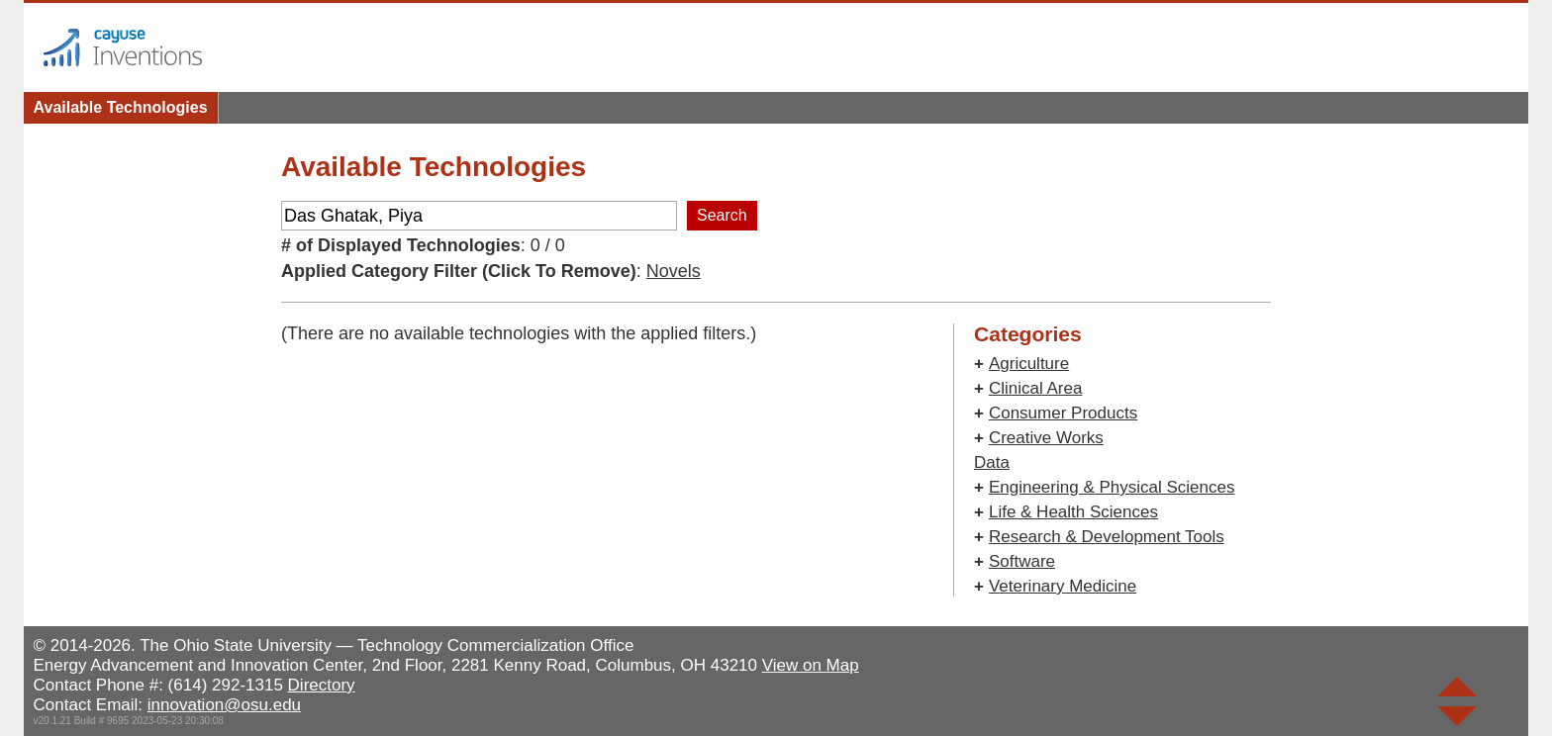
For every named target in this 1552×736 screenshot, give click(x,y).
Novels (673, 271)
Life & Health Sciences (1073, 512)
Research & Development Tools (1106, 536)
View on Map (810, 665)
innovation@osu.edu (224, 704)
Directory (321, 685)
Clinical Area (1036, 388)
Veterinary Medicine (1062, 586)
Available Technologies (121, 107)
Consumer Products (1063, 413)
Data (992, 462)
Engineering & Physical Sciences (1112, 487)
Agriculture (1029, 363)
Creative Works (1046, 437)
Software (1022, 561)
